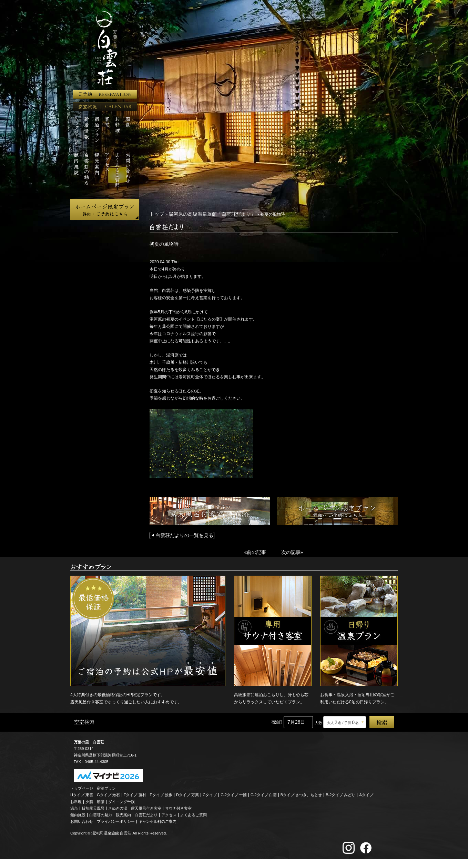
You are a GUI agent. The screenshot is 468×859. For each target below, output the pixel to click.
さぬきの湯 (117, 806)
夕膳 (89, 800)
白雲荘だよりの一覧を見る (180, 535)
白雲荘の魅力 (100, 813)
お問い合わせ (81, 820)
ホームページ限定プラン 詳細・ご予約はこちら (104, 209)
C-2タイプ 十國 (234, 793)
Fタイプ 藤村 (135, 793)
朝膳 (100, 800)
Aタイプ (366, 793)
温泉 (74, 806)
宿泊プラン (106, 786)
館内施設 (77, 813)
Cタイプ (210, 793)
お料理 (76, 800)
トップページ (81, 786)
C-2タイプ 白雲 (264, 793)
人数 (318, 721)
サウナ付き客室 (178, 806)
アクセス (168, 813)
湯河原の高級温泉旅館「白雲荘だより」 (203, 214)
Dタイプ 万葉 (187, 793)
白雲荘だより (146, 813)
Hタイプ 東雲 (81, 793)
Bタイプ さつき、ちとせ (301, 793)
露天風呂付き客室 (146, 806)
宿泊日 (277, 720)
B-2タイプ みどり (340, 793)
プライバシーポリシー (116, 820)
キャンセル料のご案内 (157, 820)
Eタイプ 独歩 (161, 793)
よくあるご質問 (193, 813)
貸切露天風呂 (93, 806)
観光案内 (123, 813)
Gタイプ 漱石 (108, 793)
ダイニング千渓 (121, 800)
